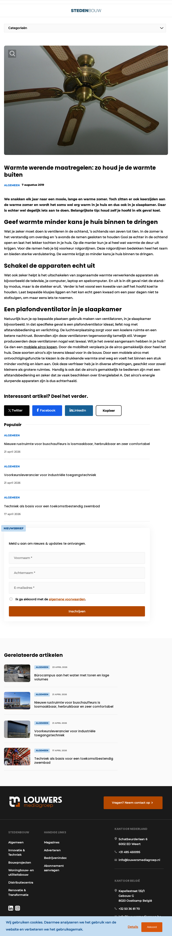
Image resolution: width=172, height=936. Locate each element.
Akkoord (150, 927)
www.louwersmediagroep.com (142, 901)
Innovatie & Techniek (15, 808)
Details (131, 928)
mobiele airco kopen (40, 341)
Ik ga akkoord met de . (50, 593)
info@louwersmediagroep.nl (141, 819)
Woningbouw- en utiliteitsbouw (19, 828)
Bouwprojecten (18, 818)
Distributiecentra (19, 838)
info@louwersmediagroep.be (141, 880)
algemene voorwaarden (67, 593)
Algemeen (12, 184)
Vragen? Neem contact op (132, 754)
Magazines (50, 798)
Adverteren (51, 806)
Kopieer (111, 404)
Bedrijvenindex (54, 814)
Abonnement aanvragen (53, 824)
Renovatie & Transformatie (17, 848)
